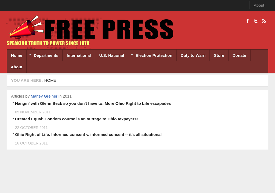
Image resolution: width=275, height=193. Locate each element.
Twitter (256, 21)
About (259, 5)
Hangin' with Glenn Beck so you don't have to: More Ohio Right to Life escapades (93, 103)
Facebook (248, 21)
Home (16, 55)
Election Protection (150, 56)
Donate (239, 55)
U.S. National (111, 55)
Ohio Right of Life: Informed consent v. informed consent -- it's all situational (88, 134)
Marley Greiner (44, 96)
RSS (264, 21)
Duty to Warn (193, 55)
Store (219, 55)
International (79, 55)
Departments (43, 56)
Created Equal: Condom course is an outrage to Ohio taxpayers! (76, 119)
